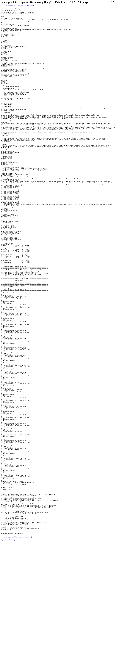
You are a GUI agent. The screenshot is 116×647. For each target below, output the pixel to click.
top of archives (22, 5)
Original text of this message (8, 644)
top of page (11, 641)
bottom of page (12, 5)
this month (30, 5)
